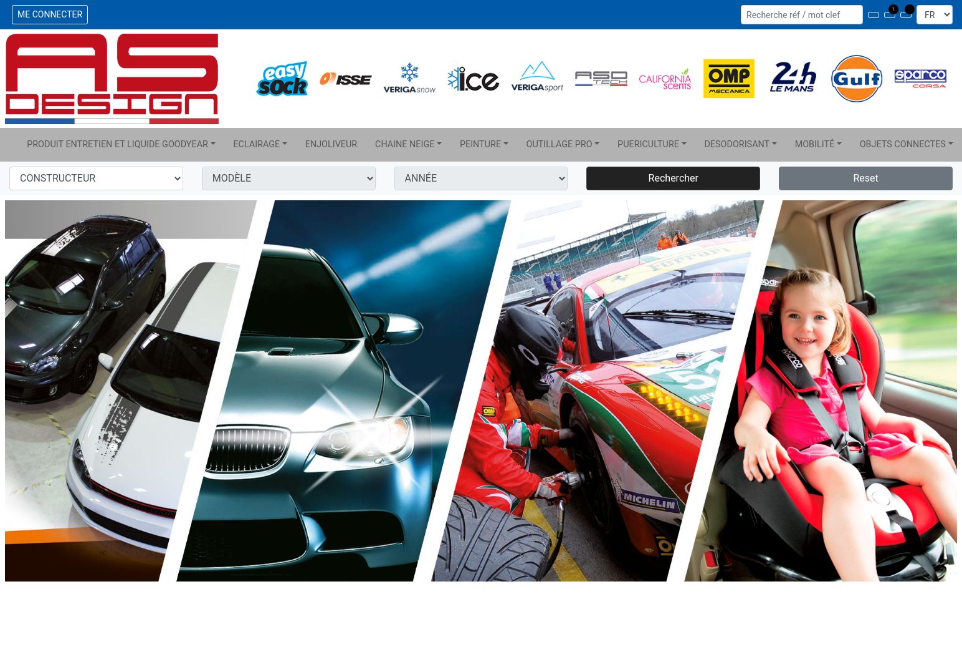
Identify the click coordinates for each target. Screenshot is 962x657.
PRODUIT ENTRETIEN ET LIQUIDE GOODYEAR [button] (117, 144)
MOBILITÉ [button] (815, 144)
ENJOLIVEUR (331, 144)
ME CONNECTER (49, 14)
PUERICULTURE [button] (648, 144)
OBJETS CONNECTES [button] (903, 144)
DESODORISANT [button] (736, 144)
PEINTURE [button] (480, 144)
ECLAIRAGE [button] (256, 144)
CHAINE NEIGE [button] (404, 144)
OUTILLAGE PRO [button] (559, 144)
